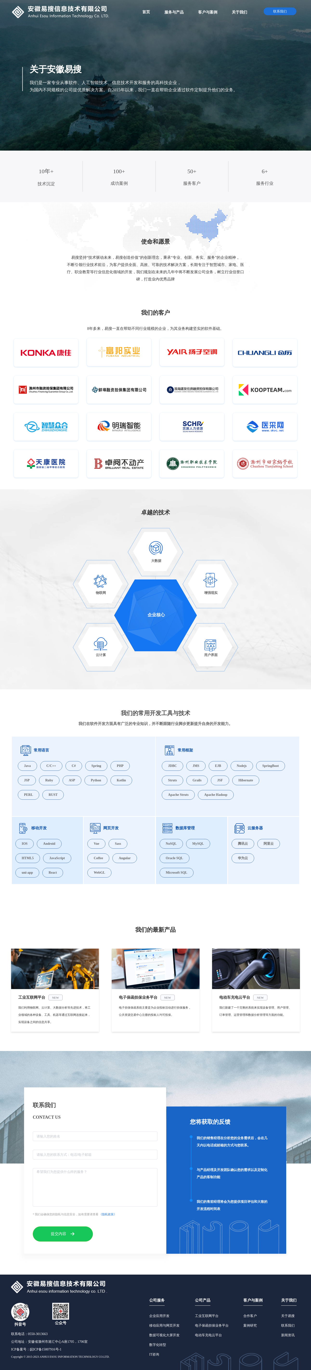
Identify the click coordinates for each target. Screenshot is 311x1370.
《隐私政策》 (108, 1214)
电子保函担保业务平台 (212, 1325)
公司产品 (202, 1300)
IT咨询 (154, 1354)
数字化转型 (157, 1345)
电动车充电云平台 (208, 1335)
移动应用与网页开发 (164, 1325)
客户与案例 (253, 1300)
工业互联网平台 (207, 1316)
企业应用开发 (159, 1316)
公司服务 (157, 1300)
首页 (146, 12)
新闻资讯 (288, 1335)
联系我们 (288, 1325)
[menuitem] (146, 11)
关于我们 (289, 1300)
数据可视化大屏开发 (164, 1335)
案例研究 (250, 1325)
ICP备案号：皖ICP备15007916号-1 (36, 1349)
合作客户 (250, 1316)
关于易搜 (288, 1316)
